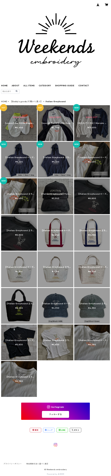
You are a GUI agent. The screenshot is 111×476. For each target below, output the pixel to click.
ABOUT (15, 85)
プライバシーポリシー (12, 464)
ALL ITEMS (29, 85)
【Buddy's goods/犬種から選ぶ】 (26, 101)
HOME (4, 85)
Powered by (55, 474)
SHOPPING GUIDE (64, 85)
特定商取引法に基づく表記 (37, 464)
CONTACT (83, 85)
